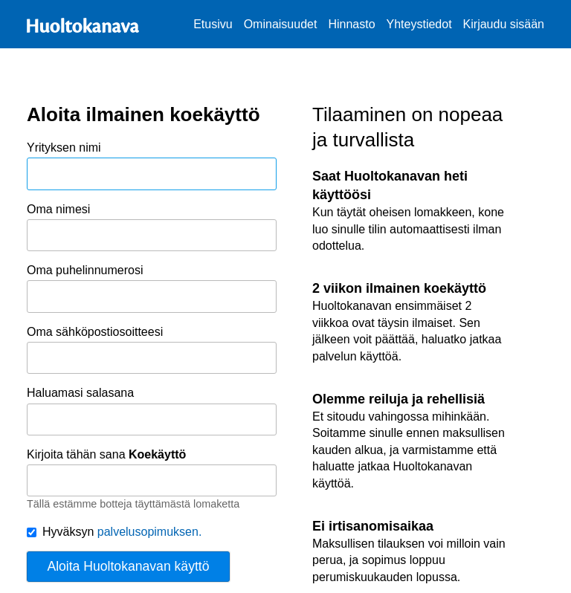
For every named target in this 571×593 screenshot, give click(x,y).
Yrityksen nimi (152, 165)
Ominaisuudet (280, 24)
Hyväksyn (114, 531)
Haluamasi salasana (152, 410)
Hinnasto (351, 24)
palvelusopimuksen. (149, 531)
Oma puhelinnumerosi (152, 288)
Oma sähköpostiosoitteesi (152, 350)
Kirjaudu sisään (503, 24)
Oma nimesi (152, 227)
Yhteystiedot (419, 24)
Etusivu (212, 24)
